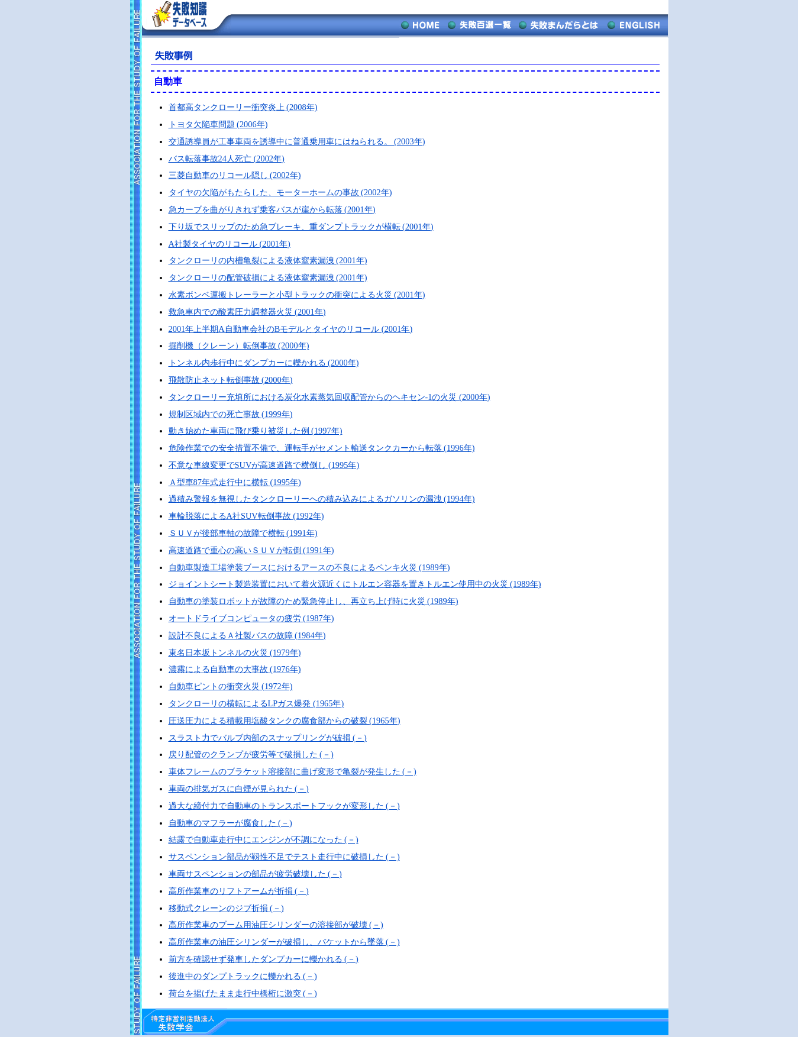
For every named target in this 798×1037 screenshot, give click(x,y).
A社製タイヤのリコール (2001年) (229, 243)
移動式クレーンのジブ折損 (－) (226, 908)
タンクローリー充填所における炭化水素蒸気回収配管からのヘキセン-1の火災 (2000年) (329, 397)
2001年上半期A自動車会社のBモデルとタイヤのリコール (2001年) (291, 329)
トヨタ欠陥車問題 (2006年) (218, 124)
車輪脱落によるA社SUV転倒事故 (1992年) (246, 516)
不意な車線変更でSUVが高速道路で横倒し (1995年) (264, 465)
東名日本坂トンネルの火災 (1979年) (235, 652)
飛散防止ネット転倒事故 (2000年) (231, 380)
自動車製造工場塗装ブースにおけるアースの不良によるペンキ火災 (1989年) (309, 567)
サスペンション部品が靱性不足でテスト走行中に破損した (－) (284, 856)
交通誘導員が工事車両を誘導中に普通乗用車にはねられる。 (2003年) (297, 141)
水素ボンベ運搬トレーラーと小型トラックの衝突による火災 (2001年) (297, 294)
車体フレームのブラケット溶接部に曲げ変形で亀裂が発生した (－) (292, 771)
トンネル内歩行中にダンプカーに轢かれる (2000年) (264, 362)
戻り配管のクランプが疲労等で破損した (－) (251, 754)
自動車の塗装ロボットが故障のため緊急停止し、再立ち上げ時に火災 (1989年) (313, 601)
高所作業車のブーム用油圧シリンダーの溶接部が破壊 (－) (276, 924)
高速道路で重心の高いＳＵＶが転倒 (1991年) (251, 550)
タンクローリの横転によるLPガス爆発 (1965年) (256, 703)
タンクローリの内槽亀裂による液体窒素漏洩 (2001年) (268, 260)
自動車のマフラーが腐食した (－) (230, 823)
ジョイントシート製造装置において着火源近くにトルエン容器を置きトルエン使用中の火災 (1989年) (355, 584)
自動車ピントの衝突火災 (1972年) (231, 686)
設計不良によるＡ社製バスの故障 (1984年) (247, 635)
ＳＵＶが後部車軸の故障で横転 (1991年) (243, 533)
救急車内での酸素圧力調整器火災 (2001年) (247, 311)
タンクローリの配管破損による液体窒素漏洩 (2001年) (268, 277)
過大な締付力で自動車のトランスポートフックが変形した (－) (284, 805)
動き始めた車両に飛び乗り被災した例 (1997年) (256, 430)
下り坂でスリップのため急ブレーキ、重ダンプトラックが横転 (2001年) (301, 226)
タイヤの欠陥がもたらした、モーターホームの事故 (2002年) (280, 192)
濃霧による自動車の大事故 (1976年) (235, 669)
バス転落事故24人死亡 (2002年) (227, 158)
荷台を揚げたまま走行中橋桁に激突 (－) (243, 993)
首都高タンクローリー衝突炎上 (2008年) (243, 107)
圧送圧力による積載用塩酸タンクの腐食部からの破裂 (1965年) (284, 720)
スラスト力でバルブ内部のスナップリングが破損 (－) (268, 737)
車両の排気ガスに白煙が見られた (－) (239, 788)
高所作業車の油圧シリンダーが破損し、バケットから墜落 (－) (284, 941)
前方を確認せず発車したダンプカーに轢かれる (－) (263, 959)
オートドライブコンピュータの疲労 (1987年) (251, 618)
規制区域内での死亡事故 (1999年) (231, 414)
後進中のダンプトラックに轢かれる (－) (243, 976)
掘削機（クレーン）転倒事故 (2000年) (239, 345)
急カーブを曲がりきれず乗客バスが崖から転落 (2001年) (272, 209)
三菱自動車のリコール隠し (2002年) (235, 175)
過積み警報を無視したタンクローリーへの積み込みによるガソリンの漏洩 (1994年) (322, 498)
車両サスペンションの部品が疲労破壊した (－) (255, 873)
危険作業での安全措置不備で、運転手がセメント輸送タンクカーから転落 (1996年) (322, 448)
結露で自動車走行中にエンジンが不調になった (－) (263, 839)
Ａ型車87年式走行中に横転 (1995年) (235, 482)
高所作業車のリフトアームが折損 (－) (239, 891)
